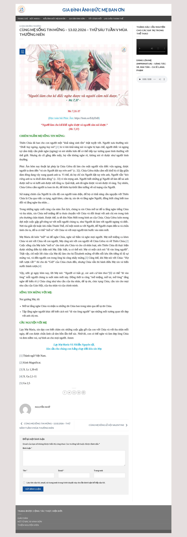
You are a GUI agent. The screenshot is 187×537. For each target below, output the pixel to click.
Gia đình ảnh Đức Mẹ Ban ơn (93, 10)
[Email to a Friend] (74, 392)
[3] (86, 257)
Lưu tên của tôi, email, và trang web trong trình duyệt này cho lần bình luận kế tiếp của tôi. (66, 483)
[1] (57, 147)
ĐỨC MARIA (35, 18)
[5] (20, 383)
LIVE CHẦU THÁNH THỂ (113, 19)
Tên (25, 470)
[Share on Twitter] (69, 392)
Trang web (98, 470)
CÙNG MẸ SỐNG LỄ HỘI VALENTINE (109, 425)
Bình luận (27, 448)
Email (61, 470)
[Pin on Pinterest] (79, 392)
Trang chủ (23, 19)
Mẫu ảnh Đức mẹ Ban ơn (55, 18)
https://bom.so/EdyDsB (87, 118)
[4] (39, 266)
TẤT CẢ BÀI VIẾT (95, 19)
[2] (127, 241)
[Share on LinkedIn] (83, 392)
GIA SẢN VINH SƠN (77, 18)
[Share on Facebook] (65, 392)
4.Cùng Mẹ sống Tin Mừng (30, 26)
